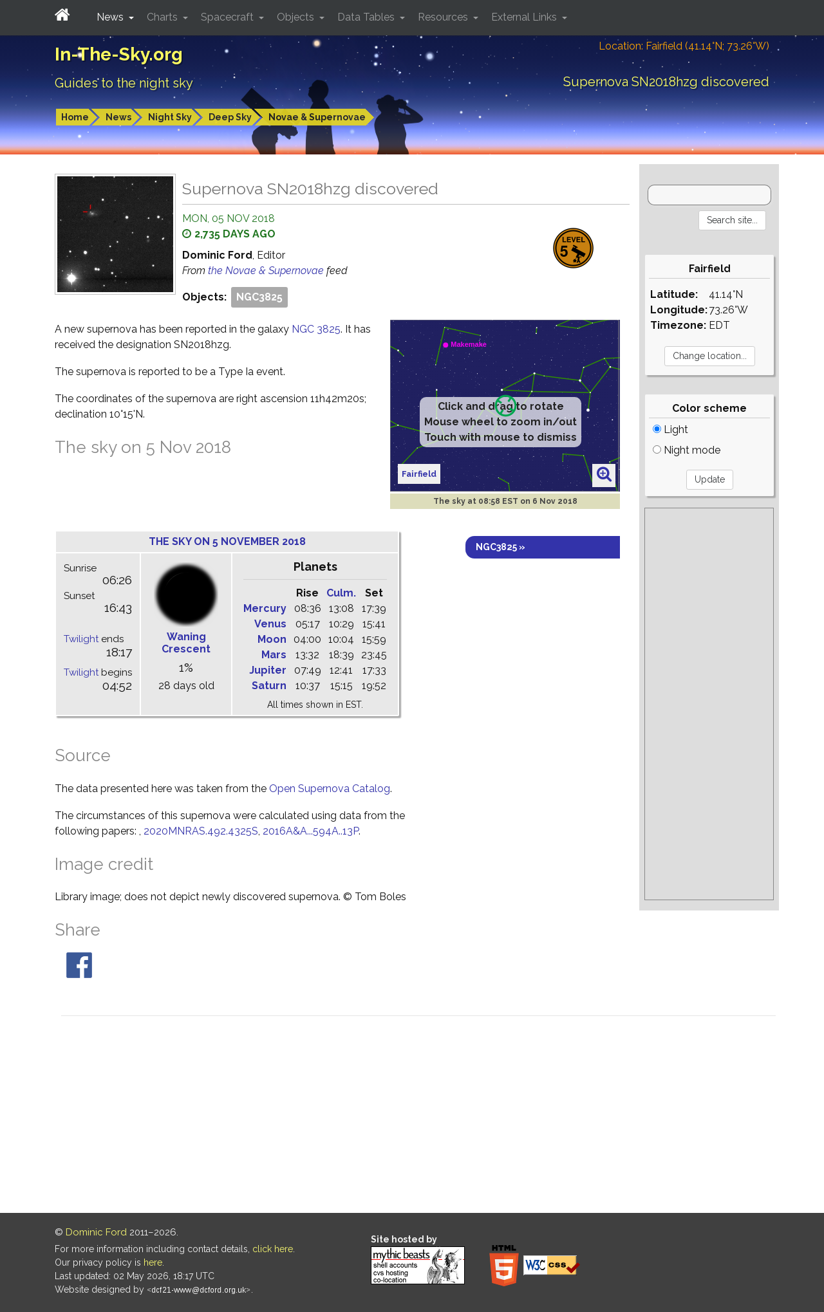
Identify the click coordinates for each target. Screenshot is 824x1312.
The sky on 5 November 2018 (227, 541)
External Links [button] (525, 17)
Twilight (81, 639)
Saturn (269, 685)
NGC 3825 (316, 329)
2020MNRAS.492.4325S (201, 831)
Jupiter (267, 670)
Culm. (341, 593)
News (118, 117)
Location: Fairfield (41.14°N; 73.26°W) (684, 46)
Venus (270, 624)
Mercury (264, 608)
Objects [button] (297, 17)
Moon (272, 639)
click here (272, 1249)
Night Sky (170, 117)
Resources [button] (444, 17)
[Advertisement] (709, 704)
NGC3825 (259, 297)
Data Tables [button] (367, 17)
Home (75, 117)
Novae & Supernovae (317, 117)
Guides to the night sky (124, 83)
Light (670, 429)
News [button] (111, 17)
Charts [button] (163, 17)
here (153, 1262)
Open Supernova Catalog (329, 788)
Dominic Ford (96, 1232)
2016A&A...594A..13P (311, 831)
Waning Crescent (186, 643)
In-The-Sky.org (119, 54)
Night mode (686, 450)
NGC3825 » (500, 547)
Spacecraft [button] (228, 17)
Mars (273, 655)
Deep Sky (230, 117)
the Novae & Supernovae (267, 270)
